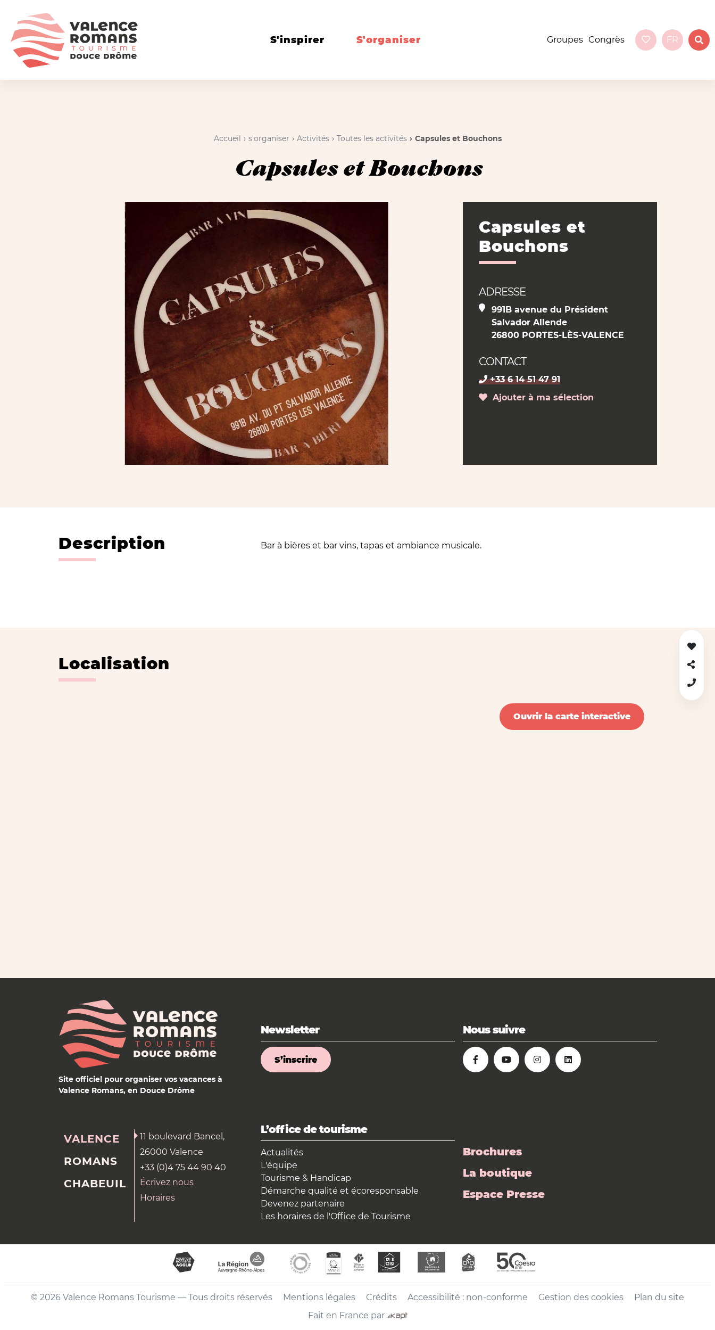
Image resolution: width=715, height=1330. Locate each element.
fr (672, 40)
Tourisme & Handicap (306, 1178)
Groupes (565, 40)
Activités (313, 138)
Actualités (282, 1152)
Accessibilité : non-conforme (468, 1297)
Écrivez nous (167, 1182)
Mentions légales (319, 1297)
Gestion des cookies (580, 1297)
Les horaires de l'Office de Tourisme (336, 1216)
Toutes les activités (372, 138)
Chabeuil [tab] (95, 1183)
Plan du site (659, 1297)
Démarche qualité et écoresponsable (340, 1191)
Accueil (227, 138)
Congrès (606, 40)
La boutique (497, 1173)
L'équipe (279, 1165)
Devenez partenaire (303, 1203)
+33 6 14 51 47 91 (519, 379)
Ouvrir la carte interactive (571, 716)
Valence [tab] (92, 1138)
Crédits (381, 1297)
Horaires (157, 1198)
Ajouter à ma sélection (536, 397)
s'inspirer (297, 40)
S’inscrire (296, 1060)
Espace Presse (504, 1194)
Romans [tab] (91, 1161)
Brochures (492, 1151)
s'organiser (388, 40)
